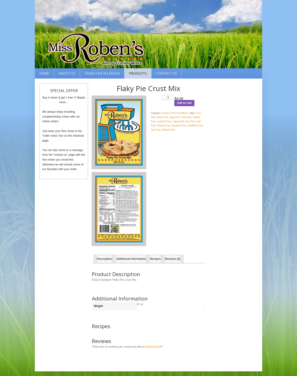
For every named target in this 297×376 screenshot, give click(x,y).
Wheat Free (168, 129)
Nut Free (190, 121)
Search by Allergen (102, 73)
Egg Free (175, 117)
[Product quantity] (168, 97)
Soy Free (156, 129)
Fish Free (186, 117)
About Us (67, 73)
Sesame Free (179, 125)
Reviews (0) (172, 259)
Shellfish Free (195, 125)
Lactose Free (164, 121)
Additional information (131, 259)
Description (104, 259)
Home (44, 73)
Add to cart (184, 103)
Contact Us (166, 73)
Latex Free (178, 121)
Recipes (155, 259)
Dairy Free (162, 117)
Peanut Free (164, 125)
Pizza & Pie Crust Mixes (175, 113)
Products (138, 73)
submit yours (153, 346)
